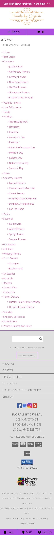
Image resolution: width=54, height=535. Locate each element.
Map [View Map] (27, 532)
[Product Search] (27, 339)
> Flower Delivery (10, 296)
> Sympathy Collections (13, 316)
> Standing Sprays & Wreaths (22, 198)
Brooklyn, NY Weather (13, 508)
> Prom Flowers (9, 258)
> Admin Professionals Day (21, 147)
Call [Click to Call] (9, 532)
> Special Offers (9, 287)
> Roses (5, 173)
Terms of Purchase (36, 518)
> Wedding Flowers (11, 253)
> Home (5, 52)
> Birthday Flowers (16, 76)
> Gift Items (7, 249)
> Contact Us (8, 292)
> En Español (8, 273)
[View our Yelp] (35, 407)
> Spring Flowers (15, 234)
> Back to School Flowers (20, 97)
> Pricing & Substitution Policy (16, 326)
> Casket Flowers (16, 193)
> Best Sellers (8, 56)
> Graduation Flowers (18, 92)
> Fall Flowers (14, 223)
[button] (27, 462)
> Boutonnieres (15, 268)
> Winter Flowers (15, 229)
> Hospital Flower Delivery (20, 307)
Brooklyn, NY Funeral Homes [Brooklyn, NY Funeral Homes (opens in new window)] (18, 493)
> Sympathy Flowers (11, 177)
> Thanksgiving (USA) (17, 121)
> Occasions (7, 61)
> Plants (5, 214)
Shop (13, 32)
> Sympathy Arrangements (20, 203)
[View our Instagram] (29, 407)
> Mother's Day (15, 152)
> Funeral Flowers (16, 183)
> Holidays (6, 116)
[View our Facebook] (19, 407)
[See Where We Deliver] (27, 355)
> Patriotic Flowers (11, 102)
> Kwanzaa (13, 132)
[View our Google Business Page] (24, 407)
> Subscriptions (9, 321)
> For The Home (15, 208)
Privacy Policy (14, 518)
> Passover (13, 142)
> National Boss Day (17, 163)
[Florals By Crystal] (27, 24)
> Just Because (14, 66)
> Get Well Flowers (16, 87)
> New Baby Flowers (18, 82)
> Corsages (13, 263)
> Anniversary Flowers (18, 71)
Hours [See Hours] (45, 532)
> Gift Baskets (8, 244)
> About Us (7, 278)
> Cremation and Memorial (21, 188)
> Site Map (6, 312)
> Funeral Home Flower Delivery (23, 301)
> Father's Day (14, 157)
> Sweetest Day (15, 168)
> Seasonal (7, 218)
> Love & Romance (11, 107)
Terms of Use (27, 523)
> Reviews (6, 283)
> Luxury (5, 111)
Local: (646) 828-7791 (27, 429)
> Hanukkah (13, 126)
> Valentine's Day (16, 137)
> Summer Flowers (16, 239)
